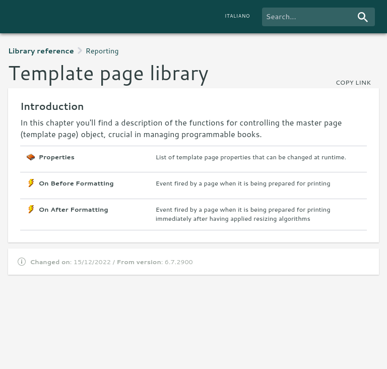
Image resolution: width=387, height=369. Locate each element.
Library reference (41, 50)
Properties (57, 157)
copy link (353, 82)
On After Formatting (73, 209)
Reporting (102, 50)
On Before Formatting (76, 183)
